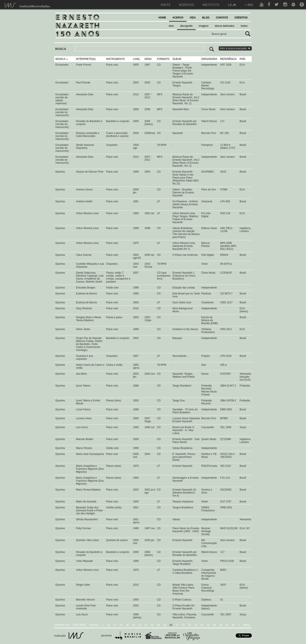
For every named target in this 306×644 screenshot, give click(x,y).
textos (244, 25)
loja (232, 5)
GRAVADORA (209, 59)
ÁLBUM (176, 59)
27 (177, 625)
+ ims (249, 5)
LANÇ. (136, 59)
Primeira (94, 625)
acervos (186, 5)
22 (145, 625)
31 (202, 625)
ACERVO (177, 17)
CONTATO (222, 17)
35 (226, 625)
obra (171, 25)
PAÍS (242, 59)
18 (120, 625)
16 (108, 625)
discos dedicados (224, 25)
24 (158, 625)
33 (214, 625)
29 (189, 625)
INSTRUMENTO (115, 59)
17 (114, 625)
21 (139, 625)
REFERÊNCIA (228, 59)
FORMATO (163, 59)
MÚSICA (60, 59)
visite (166, 5)
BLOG (206, 17)
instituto (211, 5)
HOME (162, 17)
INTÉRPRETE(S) (85, 59)
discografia (186, 25)
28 (183, 625)
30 (195, 625)
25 (164, 625)
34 (220, 625)
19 (127, 625)
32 (208, 625)
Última (246, 625)
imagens (203, 25)
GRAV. (148, 59)
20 (133, 625)
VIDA (193, 17)
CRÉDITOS (241, 17)
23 (152, 625)
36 (233, 625)
